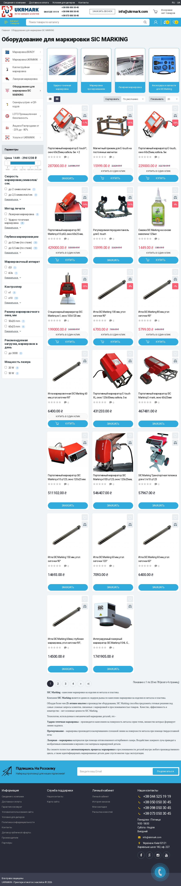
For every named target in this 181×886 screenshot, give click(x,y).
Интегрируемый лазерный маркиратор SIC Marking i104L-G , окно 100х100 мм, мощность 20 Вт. (112, 640)
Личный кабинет (100, 796)
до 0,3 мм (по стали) (21, 242)
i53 (11, 267)
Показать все (13, 199)
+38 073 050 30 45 (70, 15)
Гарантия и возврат (12, 806)
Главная (6, 30)
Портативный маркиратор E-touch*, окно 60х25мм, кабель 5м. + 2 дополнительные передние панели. (67, 150)
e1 (10, 292)
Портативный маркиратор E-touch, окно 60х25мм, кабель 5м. (157, 150)
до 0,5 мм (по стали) (21, 248)
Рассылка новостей (102, 812)
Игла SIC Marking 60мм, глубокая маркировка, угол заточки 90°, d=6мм (66, 640)
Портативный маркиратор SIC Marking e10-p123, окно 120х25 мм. (67, 477)
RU (173, 2)
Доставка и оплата (39, 2)
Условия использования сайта (17, 812)
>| (88, 683)
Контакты (83, 2)
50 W (12, 373)
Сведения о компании (14, 2)
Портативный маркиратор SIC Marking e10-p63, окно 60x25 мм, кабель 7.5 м (65, 232)
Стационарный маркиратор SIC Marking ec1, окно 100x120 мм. (65, 313)
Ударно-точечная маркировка (17, 221)
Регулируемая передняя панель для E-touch (111, 232)
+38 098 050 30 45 (70, 11)
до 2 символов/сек (20, 189)
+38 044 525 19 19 (154, 797)
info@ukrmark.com (133, 12)
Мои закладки (99, 806)
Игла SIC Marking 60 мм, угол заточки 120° (108, 559)
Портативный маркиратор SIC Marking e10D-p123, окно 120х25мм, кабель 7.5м (112, 477)
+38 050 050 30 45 (70, 7)
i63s (11, 273)
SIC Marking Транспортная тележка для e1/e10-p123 (157, 477)
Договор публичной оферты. (16, 832)
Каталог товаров (11, 22)
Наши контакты (55, 796)
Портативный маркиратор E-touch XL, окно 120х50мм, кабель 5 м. (111, 395)
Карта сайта (53, 801)
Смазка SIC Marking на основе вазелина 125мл (154, 232)
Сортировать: (112, 99)
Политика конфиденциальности (18, 822)
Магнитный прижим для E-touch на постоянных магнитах (112, 150)
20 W (12, 367)
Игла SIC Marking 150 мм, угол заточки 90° (64, 559)
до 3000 (14, 353)
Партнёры (7, 842)
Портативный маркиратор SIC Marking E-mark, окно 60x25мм (155, 395)
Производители (10, 837)
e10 (11, 298)
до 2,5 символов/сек (21, 194)
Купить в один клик (113, 171)
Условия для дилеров (63, 2)
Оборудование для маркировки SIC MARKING (32, 30)
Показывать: (157, 99)
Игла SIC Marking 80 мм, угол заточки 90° (153, 313)
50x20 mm (15, 321)
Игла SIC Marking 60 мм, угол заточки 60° (153, 559)
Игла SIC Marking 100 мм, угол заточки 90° (109, 313)
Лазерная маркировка (22, 214)
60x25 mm (15, 326)
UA (178, 2)
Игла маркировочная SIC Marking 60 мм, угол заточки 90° (67, 395)
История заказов (101, 801)
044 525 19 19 (51, 11)
